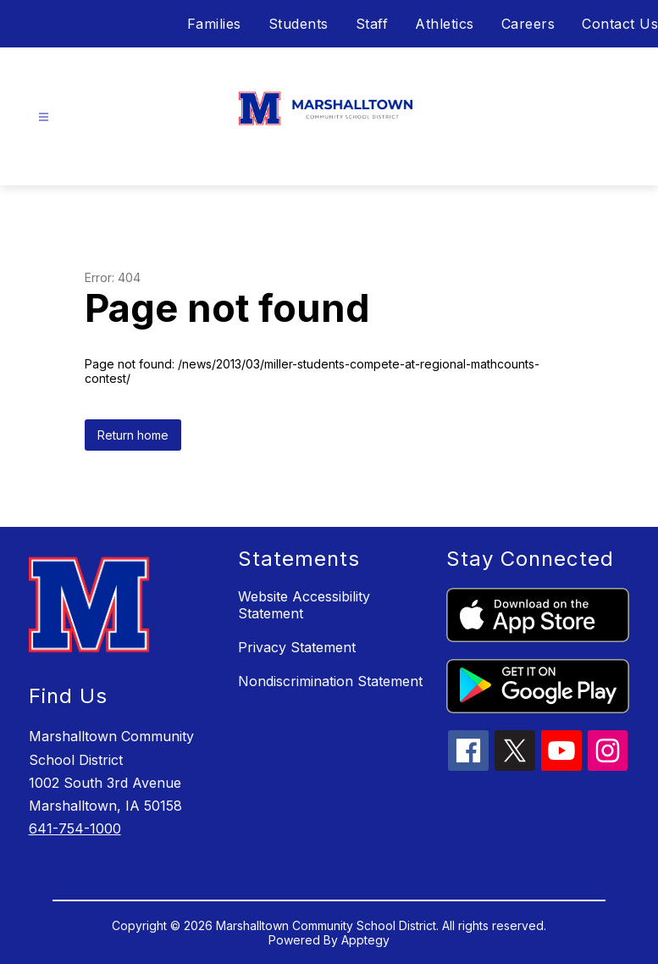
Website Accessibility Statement (304, 605)
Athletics (444, 23)
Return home (133, 435)
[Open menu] (43, 117)
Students (298, 23)
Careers (528, 23)
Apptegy (365, 940)
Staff (372, 23)
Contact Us (620, 23)
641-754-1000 (75, 828)
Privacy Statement (297, 647)
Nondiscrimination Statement (330, 681)
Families (214, 23)
